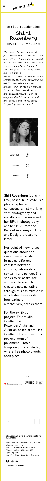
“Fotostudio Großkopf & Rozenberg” (18, 321)
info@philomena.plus (24, 448)
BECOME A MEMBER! (17, 466)
